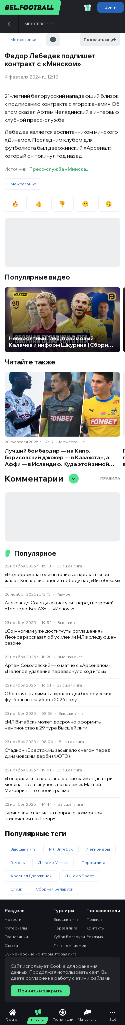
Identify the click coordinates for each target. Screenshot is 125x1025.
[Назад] (9, 24)
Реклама (94, 936)
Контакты (95, 927)
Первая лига (93, 862)
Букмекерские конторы (29, 953)
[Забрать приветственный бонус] (87, 7)
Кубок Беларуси (69, 936)
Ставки (11, 945)
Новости (13, 919)
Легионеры (98, 849)
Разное (63, 594)
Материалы (16, 927)
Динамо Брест (79, 875)
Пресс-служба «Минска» (59, 169)
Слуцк (16, 889)
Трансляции (16, 936)
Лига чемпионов (69, 945)
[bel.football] (31, 7)
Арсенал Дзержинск (31, 875)
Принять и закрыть (40, 991)
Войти (110, 7)
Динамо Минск (53, 862)
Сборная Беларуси (54, 889)
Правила (110, 478)
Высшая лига (69, 565)
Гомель (17, 862)
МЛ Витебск (61, 849)
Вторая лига (65, 953)
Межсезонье (39, 23)
